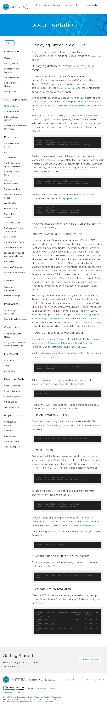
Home (28, 5)
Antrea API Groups (13, 267)
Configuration (10, 92)
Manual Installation (12, 407)
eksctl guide (80, 348)
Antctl (7, 152)
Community (91, 5)
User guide (9, 360)
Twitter (70, 681)
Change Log (10, 436)
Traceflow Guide (12, 223)
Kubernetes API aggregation (86, 316)
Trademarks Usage (40, 703)
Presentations (76, 5)
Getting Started (11, 63)
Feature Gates (11, 209)
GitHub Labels (10, 402)
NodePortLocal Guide (14, 242)
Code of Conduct (12, 442)
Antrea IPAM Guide (13, 248)
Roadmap (8, 431)
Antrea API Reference (14, 273)
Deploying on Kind (12, 78)
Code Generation (12, 386)
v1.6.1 (8, 43)
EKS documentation (57, 344)
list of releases (58, 161)
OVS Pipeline (10, 203)
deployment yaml (70, 199)
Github (85, 681)
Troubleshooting (12, 189)
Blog (64, 5)
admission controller (60, 320)
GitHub (37, 5)
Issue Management (13, 397)
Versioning (9, 262)
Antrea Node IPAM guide (81, 527)
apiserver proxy (39, 320)
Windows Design (12, 296)
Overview (8, 58)
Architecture (10, 158)
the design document (67, 88)
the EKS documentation (75, 106)
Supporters (31, 9)
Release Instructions (13, 391)
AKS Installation (11, 112)
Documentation (51, 5)
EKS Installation (11, 106)
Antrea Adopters (12, 447)
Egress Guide (10, 237)
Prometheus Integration (15, 319)
